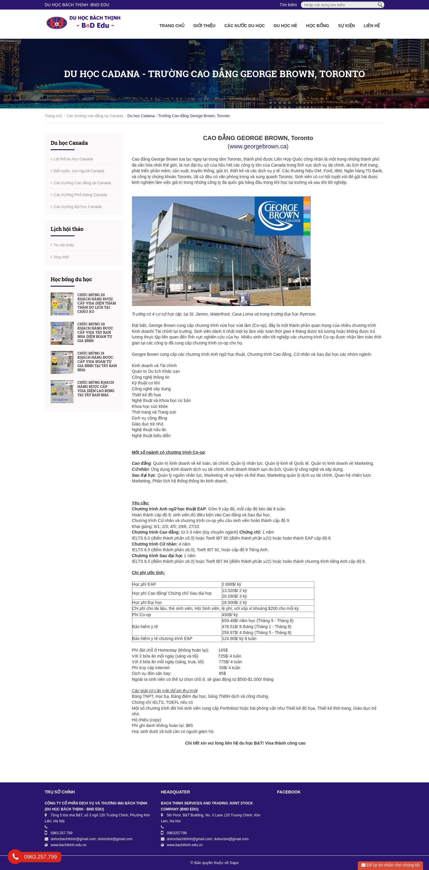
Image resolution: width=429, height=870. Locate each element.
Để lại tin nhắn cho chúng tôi (390, 865)
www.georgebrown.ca (258, 146)
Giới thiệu (204, 25)
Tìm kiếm (288, 4)
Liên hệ (372, 25)
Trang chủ (171, 25)
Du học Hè (285, 25)
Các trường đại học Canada (78, 206)
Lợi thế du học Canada (73, 159)
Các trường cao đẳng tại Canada (95, 116)
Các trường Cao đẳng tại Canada (82, 183)
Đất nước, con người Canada (79, 171)
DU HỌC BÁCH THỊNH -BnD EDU (77, 4)
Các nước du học (244, 25)
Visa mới (61, 257)
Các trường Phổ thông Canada (80, 194)
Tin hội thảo (64, 245)
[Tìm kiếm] (380, 4)
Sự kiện (346, 25)
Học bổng (317, 25)
